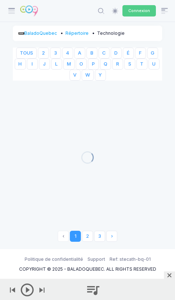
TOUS (26, 53)
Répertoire (77, 33)
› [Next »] (112, 236)
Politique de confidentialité (54, 259)
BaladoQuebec (40, 33)
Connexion (139, 10)
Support (96, 259)
